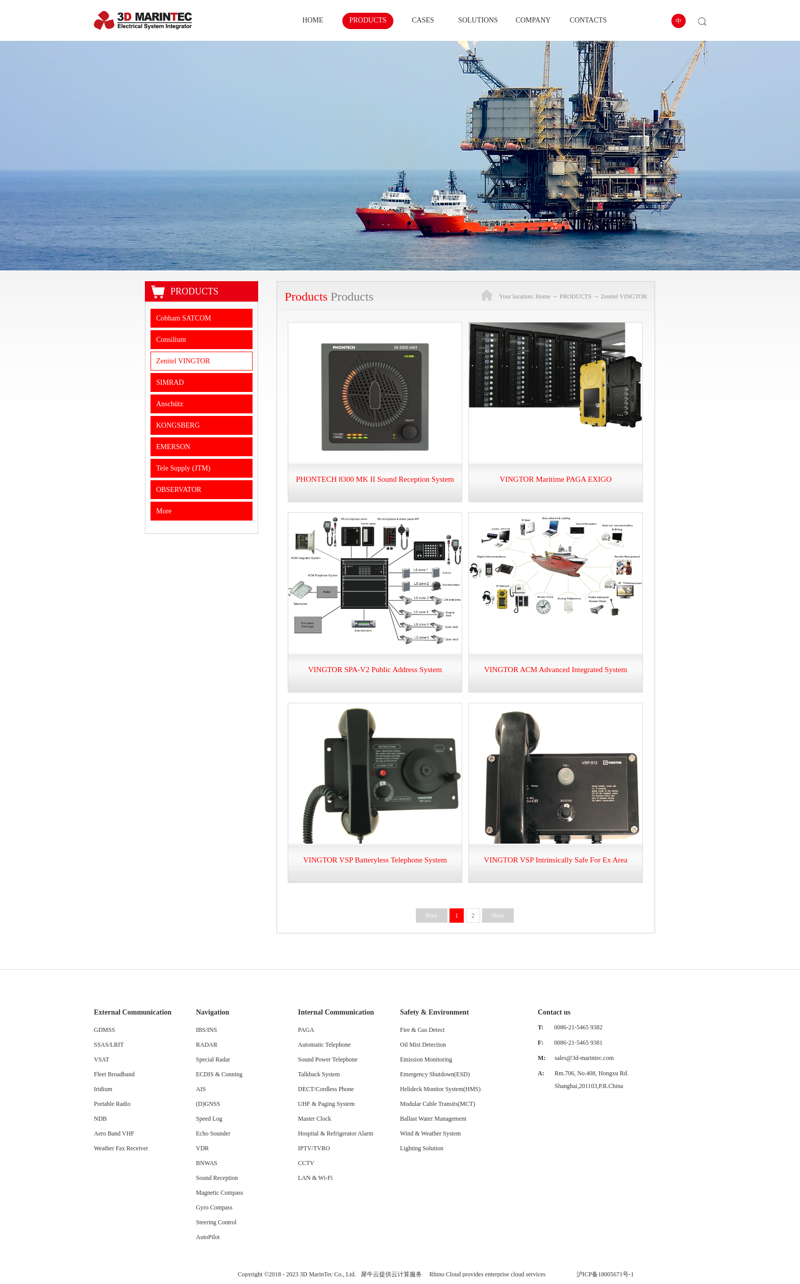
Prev (431, 915)
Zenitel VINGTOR (624, 296)
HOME (312, 20)
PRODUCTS (576, 296)
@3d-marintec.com (590, 1057)
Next (498, 915)
